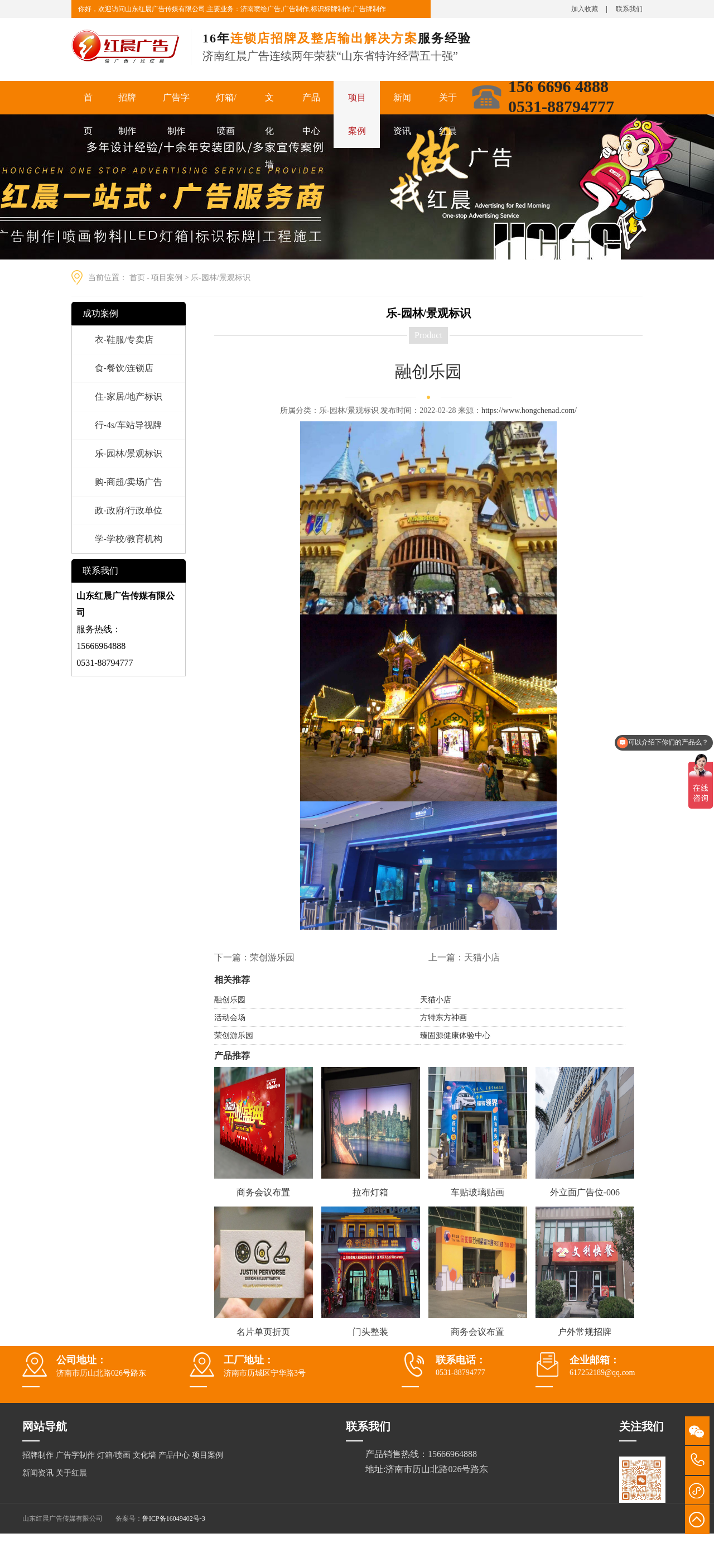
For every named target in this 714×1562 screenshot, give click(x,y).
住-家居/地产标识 (129, 396)
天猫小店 (482, 957)
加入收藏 (584, 9)
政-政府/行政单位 (129, 510)
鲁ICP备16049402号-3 (173, 1518)
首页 (88, 114)
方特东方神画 (443, 1017)
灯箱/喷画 (226, 114)
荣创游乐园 (272, 957)
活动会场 (229, 1017)
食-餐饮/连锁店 (124, 368)
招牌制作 (127, 114)
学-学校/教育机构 (129, 539)
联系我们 (629, 9)
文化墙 (269, 131)
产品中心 (311, 114)
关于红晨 (448, 114)
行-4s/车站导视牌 (128, 425)
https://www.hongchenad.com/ (529, 410)
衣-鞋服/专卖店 (124, 339)
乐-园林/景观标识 (220, 277)
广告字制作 (176, 114)
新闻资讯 (402, 114)
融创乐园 (229, 1000)
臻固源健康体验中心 (455, 1035)
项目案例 (357, 114)
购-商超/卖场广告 (129, 482)
